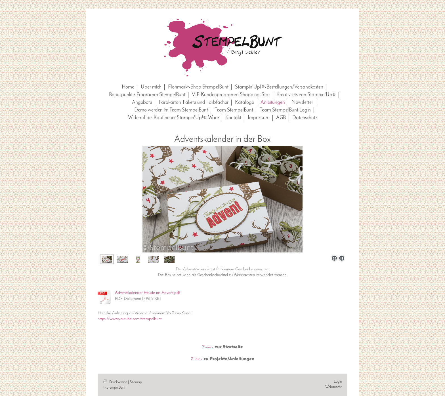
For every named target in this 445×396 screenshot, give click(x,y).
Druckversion (115, 382)
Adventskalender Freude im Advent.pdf (147, 292)
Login (338, 382)
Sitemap (136, 382)
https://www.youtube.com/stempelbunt (129, 319)
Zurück (207, 347)
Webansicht (333, 387)
